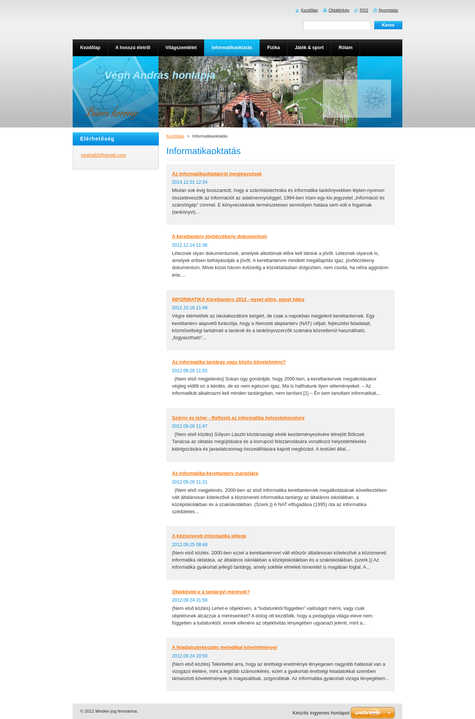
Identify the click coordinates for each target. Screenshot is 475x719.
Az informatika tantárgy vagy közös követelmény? (229, 362)
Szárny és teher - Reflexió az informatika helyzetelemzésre (238, 418)
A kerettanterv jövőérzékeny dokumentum (219, 236)
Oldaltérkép (339, 10)
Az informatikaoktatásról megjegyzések (217, 174)
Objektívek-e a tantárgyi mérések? (211, 592)
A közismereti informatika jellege (209, 536)
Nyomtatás (388, 10)
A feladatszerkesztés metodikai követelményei (224, 647)
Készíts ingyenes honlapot (321, 713)
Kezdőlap (175, 136)
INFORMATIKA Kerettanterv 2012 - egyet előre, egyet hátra (238, 299)
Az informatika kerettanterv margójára (215, 473)
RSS (364, 10)
